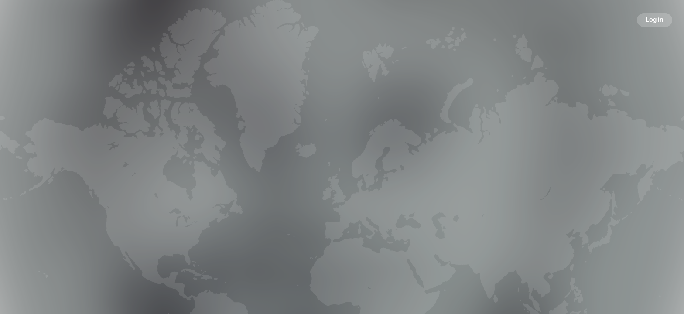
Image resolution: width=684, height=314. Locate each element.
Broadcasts (241, 171)
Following (445, 171)
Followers (343, 171)
